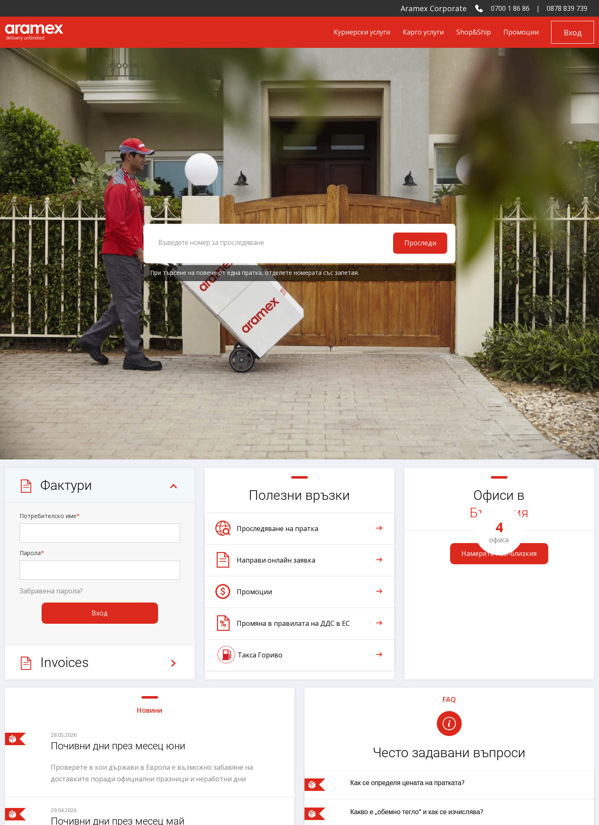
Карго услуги (423, 32)
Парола (32, 554)
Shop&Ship (473, 32)
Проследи (420, 243)
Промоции (521, 32)
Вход (573, 32)
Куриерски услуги (362, 32)
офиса (499, 532)
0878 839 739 (567, 8)
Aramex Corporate (434, 8)
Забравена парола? (51, 591)
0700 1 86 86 (510, 8)
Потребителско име (50, 517)
